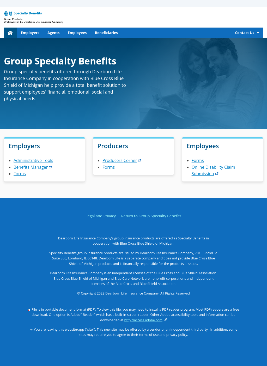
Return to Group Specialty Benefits (151, 215)
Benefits (33, 167)
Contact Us (244, 32)
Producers (121, 160)
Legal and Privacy (101, 215)
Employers (30, 32)
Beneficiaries (106, 32)
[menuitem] (10, 33)
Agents (53, 32)
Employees (77, 32)
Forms (20, 174)
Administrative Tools (33, 160)
